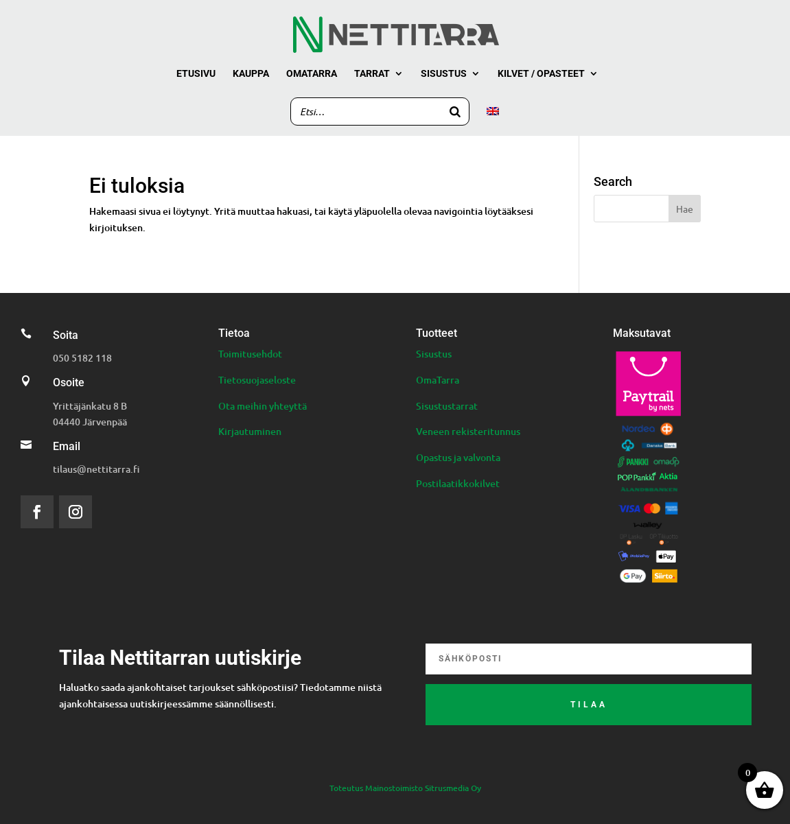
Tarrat (372, 74)
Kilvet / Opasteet (541, 74)
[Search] (455, 111)
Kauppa (251, 74)
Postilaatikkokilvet (458, 483)
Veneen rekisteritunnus (468, 431)
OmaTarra (437, 379)
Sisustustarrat (447, 405)
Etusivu (196, 74)
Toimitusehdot (250, 353)
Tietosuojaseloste (257, 379)
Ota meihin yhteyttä (262, 405)
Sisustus (444, 74)
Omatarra (311, 74)
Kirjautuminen (249, 431)
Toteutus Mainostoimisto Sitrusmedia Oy (405, 788)
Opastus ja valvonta (458, 457)
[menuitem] (493, 121)
